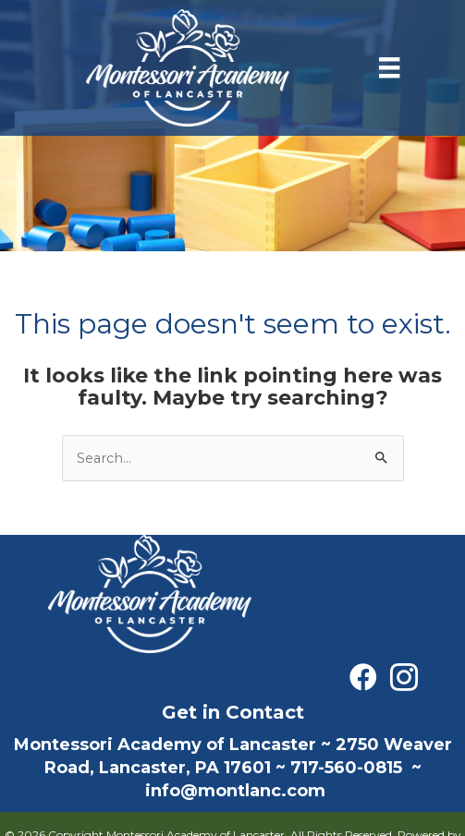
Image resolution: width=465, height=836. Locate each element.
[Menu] (389, 67)
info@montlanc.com (235, 791)
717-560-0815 (346, 767)
